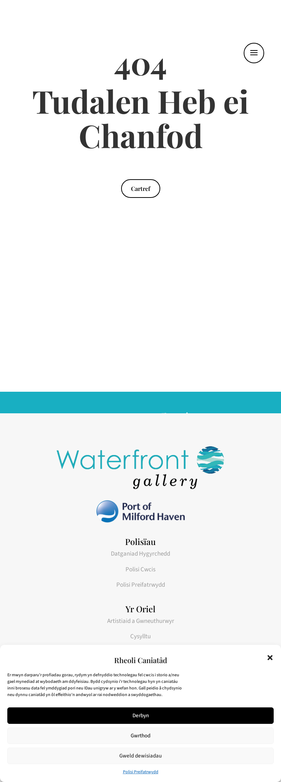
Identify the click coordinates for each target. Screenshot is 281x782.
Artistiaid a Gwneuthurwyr (140, 621)
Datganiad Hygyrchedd (140, 553)
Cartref (140, 188)
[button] (270, 657)
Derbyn (140, 715)
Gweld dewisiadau (140, 756)
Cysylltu (140, 636)
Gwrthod (140, 736)
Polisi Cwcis (140, 569)
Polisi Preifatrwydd (140, 772)
